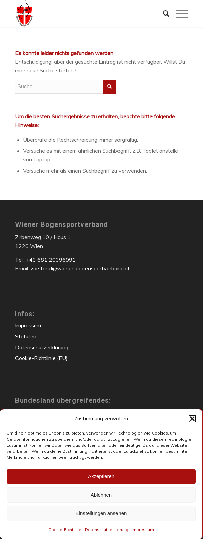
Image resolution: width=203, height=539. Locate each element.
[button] (192, 418)
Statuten (25, 336)
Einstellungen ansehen (101, 513)
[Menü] (178, 13)
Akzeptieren (101, 476)
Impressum (143, 529)
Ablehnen (101, 495)
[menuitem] (162, 13)
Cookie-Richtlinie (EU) (41, 358)
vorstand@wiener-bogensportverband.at (80, 268)
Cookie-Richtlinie (64, 529)
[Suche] (162, 13)
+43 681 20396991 (51, 259)
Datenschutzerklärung (106, 529)
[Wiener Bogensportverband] (84, 13)
